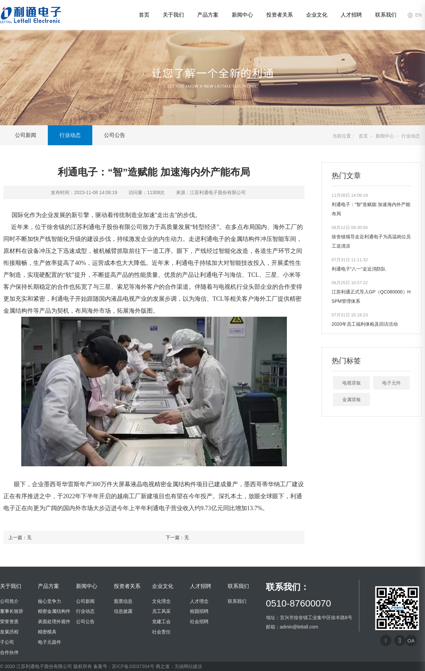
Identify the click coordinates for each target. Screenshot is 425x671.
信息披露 (123, 611)
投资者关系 (279, 15)
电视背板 (351, 383)
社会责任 (161, 631)
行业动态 (70, 135)
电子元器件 (49, 642)
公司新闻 (25, 135)
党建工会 (161, 621)
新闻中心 (242, 15)
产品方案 (207, 15)
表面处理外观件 (54, 621)
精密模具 (47, 631)
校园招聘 (199, 611)
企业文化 (316, 15)
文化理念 (161, 601)
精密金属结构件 (54, 611)
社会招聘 (199, 621)
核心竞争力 (49, 601)
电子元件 (391, 383)
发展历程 (9, 631)
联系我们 (385, 15)
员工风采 (161, 611)
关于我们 (173, 15)
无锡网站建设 (188, 666)
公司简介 (9, 601)
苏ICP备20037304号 (133, 666)
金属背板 (351, 399)
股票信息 (123, 601)
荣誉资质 (9, 621)
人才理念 (199, 601)
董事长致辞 (11, 611)
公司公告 (114, 135)
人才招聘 (351, 15)
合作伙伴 (9, 652)
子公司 (7, 642)
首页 (144, 15)
